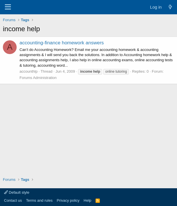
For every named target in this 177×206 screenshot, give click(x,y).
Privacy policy (68, 200)
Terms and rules (39, 200)
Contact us (13, 200)
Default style (16, 192)
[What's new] (170, 7)
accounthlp (29, 71)
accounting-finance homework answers (62, 42)
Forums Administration (38, 78)
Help (88, 200)
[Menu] (8, 7)
